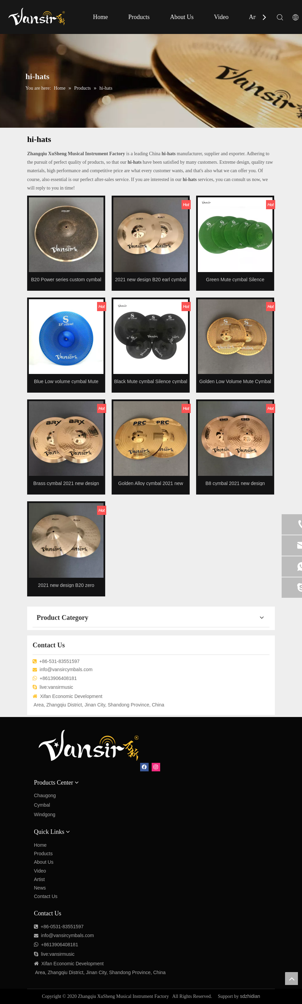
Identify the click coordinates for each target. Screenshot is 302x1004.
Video (221, 17)
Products (139, 17)
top (291, 978)
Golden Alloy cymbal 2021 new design (150, 483)
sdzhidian (250, 996)
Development (90, 963)
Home (100, 17)
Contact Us (45, 896)
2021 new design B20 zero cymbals (66, 585)
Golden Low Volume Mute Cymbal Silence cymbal (235, 381)
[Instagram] (156, 767)
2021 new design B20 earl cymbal (150, 279)
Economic (64, 963)
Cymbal (42, 805)
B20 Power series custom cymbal (66, 279)
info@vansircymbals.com (66, 669)
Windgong (44, 814)
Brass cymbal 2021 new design (66, 483)
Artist (256, 17)
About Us (182, 17)
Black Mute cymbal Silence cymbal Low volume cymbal (150, 381)
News (40, 888)
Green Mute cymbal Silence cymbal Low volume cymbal (235, 279)
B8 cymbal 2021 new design (235, 483)
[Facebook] (144, 767)
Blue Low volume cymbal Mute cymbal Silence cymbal (66, 381)
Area (40, 972)
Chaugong (45, 795)
